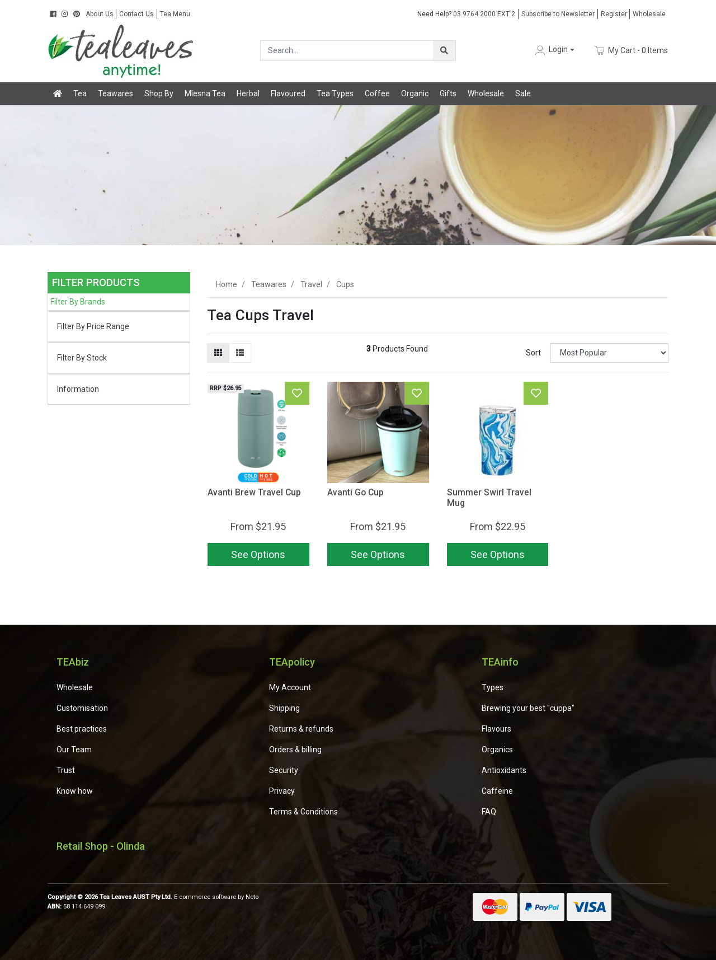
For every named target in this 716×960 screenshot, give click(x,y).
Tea (80, 93)
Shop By (158, 93)
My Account (290, 687)
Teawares (115, 93)
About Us (100, 14)
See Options (258, 554)
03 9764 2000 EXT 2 (466, 14)
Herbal (248, 93)
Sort (533, 352)
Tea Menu (175, 14)
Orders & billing (295, 749)
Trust (65, 770)
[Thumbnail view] (218, 353)
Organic (414, 93)
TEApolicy (292, 662)
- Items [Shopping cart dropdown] (631, 50)
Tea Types (335, 93)
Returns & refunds (301, 728)
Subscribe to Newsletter (558, 14)
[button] (553, 50)
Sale (523, 93)
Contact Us (136, 14)
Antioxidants (504, 770)
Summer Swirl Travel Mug (489, 497)
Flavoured (288, 93)
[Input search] (347, 50)
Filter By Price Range (93, 326)
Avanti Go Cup (355, 492)
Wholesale (649, 14)
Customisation (82, 708)
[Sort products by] (609, 353)
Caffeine (497, 790)
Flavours (496, 728)
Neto (252, 897)
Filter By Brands (77, 301)
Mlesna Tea (205, 93)
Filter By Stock (82, 357)
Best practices (81, 728)
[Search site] (444, 50)
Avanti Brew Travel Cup (254, 492)
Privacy (282, 790)
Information (78, 389)
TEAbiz (72, 662)
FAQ (489, 811)
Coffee (377, 93)
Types (492, 687)
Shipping (284, 708)
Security (283, 770)
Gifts (448, 93)
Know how (74, 790)
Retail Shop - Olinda (100, 846)
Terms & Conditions (303, 811)
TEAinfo (500, 662)
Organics (497, 749)
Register (614, 14)
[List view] (240, 353)
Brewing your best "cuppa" (528, 708)
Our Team (74, 749)
